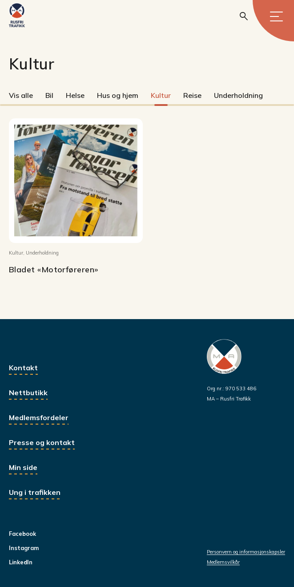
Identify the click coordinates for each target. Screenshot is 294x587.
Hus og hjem (117, 95)
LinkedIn (20, 562)
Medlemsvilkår (223, 562)
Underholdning (238, 95)
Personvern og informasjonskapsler (246, 552)
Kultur (161, 95)
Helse (75, 95)
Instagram (24, 547)
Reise (192, 95)
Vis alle (21, 95)
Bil (49, 95)
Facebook (22, 533)
